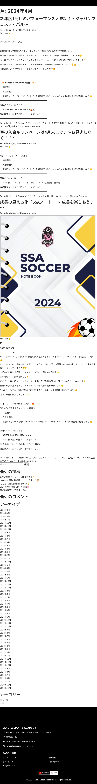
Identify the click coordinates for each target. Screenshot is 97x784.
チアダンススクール (11, 765)
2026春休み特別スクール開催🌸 (15, 486)
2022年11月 (5, 623)
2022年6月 (5, 639)
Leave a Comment (32, 126)
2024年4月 (5, 568)
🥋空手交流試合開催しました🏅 (15, 483)
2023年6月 (5, 600)
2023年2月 (5, 613)
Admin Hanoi (30, 29)
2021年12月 (5, 658)
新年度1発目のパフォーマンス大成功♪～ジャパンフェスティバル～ (48, 21)
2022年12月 (5, 619)
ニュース (14, 122)
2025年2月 (5, 555)
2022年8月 (5, 632)
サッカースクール (10, 757)
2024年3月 (5, 571)
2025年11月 (5, 526)
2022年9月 (5, 629)
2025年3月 (5, 551)
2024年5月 (5, 564)
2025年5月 (5, 545)
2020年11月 (5, 687)
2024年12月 (5, 561)
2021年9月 (5, 668)
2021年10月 (5, 665)
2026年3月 (5, 513)
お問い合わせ (53, 761)
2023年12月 (5, 581)
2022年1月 (5, 655)
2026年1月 (5, 519)
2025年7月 (5, 538)
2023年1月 (5, 616)
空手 (2, 703)
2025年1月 (5, 558)
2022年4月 (5, 645)
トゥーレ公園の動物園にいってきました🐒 (19, 480)
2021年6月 (5, 678)
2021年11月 (5, 661)
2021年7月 (5, 674)
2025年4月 (5, 548)
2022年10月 (5, 626)
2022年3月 (5, 648)
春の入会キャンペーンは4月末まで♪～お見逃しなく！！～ (46, 135)
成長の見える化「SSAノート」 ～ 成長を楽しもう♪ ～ (47, 204)
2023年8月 (5, 593)
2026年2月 (5, 516)
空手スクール (8, 761)
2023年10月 (5, 587)
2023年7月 (5, 597)
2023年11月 (5, 584)
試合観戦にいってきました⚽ (13, 489)
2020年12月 (5, 684)
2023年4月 (5, 606)
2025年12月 (5, 522)
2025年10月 (5, 529)
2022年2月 (5, 652)
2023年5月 (5, 603)
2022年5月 (5, 642)
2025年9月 (5, 532)
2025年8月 (5, 535)
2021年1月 (5, 681)
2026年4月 (5, 509)
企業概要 (52, 757)
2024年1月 (5, 577)
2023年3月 (5, 610)
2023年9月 (5, 590)
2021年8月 (5, 671)
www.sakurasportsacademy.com (19, 746)
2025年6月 (5, 542)
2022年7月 (5, 636)
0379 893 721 (11, 737)
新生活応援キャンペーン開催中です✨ (17, 476)
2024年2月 (5, 574)
